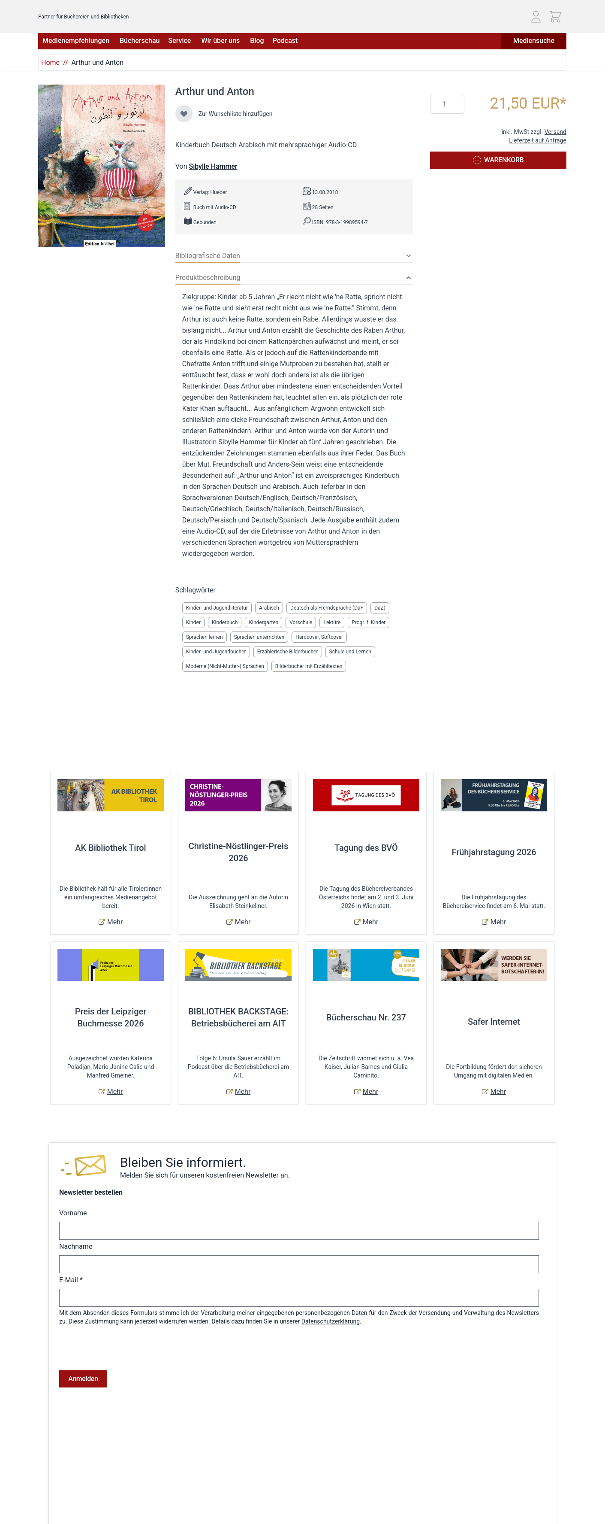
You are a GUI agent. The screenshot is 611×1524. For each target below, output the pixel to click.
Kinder (193, 622)
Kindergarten (263, 622)
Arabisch (269, 608)
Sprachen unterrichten (259, 637)
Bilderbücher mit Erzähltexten (309, 666)
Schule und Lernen (350, 652)
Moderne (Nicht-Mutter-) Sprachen (225, 666)
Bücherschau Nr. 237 (366, 1017)
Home (50, 62)
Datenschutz (55, 1509)
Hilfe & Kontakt (148, 1497)
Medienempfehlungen (76, 40)
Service (180, 40)
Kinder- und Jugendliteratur (217, 608)
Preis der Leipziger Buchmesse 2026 (111, 1017)
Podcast (285, 40)
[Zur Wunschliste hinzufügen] (184, 113)
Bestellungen (267, 1497)
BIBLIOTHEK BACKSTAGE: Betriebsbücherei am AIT (238, 1017)
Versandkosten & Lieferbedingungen (176, 1485)
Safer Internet (494, 1022)
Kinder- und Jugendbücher (216, 652)
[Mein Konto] (536, 17)
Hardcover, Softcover (319, 637)
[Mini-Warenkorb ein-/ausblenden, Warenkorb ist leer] (556, 17)
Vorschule (300, 622)
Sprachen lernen (204, 637)
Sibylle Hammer (213, 166)
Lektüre (331, 622)
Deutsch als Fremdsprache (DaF (326, 608)
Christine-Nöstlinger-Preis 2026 (239, 852)
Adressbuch (266, 1509)
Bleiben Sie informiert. (183, 1162)
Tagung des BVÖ (366, 848)
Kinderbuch (225, 622)
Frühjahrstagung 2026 (493, 852)
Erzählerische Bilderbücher (287, 652)
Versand (555, 131)
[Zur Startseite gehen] (88, 13)
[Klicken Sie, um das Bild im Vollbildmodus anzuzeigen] (101, 166)
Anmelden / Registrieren (282, 1485)
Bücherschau (140, 40)
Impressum (53, 1497)
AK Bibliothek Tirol (110, 848)
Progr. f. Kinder (368, 622)
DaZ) (379, 608)
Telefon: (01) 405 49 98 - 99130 (496, 1511)
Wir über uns (221, 40)
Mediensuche (533, 40)
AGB (44, 1485)
